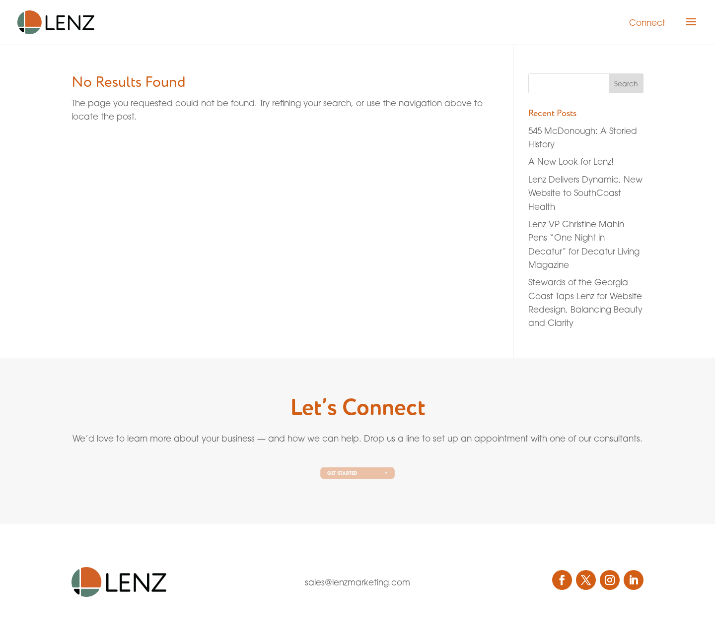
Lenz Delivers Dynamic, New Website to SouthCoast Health (585, 192)
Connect (647, 22)
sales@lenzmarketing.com (357, 582)
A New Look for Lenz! (571, 161)
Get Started (344, 472)
